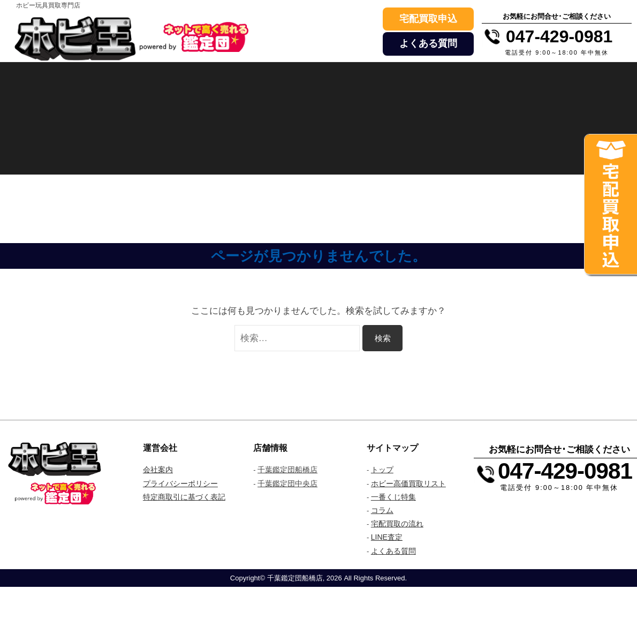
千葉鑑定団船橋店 (287, 469)
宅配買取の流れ (397, 523)
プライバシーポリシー (180, 483)
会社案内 (158, 469)
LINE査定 (387, 537)
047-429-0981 (565, 471)
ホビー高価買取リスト (408, 483)
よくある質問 (428, 43)
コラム (382, 510)
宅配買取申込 (428, 18)
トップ (382, 469)
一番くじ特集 (393, 497)
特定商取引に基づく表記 (184, 497)
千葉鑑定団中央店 (287, 483)
